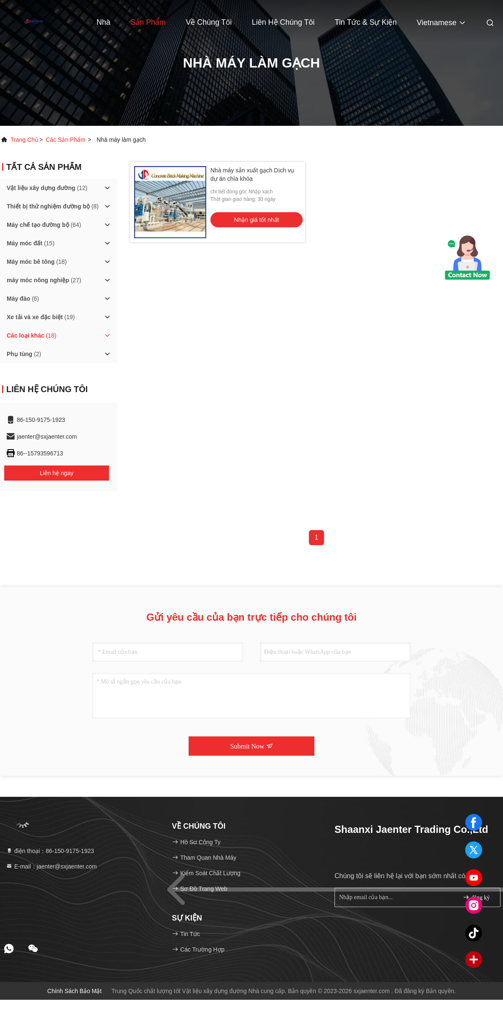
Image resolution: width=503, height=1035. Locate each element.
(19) (41, 317)
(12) (47, 188)
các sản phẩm (66, 139)
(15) (30, 243)
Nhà (103, 22)
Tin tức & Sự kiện (365, 22)
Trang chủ (24, 139)
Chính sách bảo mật (74, 991)
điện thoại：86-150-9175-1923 (50, 851)
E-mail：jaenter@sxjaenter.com (51, 866)
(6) (23, 298)
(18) (37, 261)
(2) (24, 354)
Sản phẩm (148, 22)
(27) (44, 280)
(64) (44, 224)
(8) (53, 206)
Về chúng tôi (209, 22)
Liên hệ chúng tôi (283, 22)
